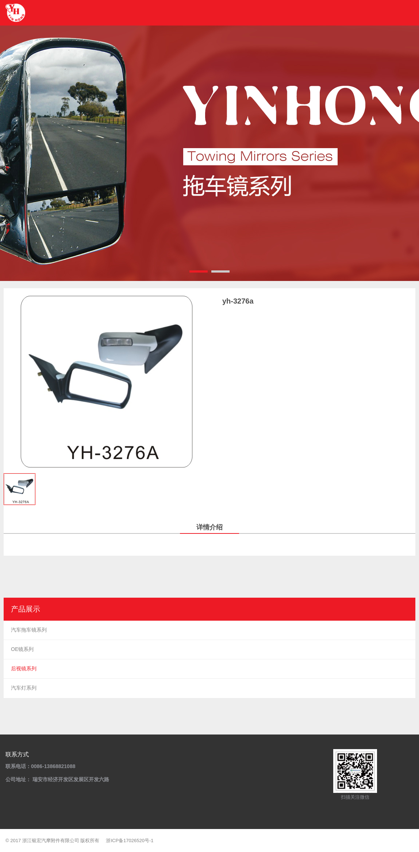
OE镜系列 (22, 649)
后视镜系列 (23, 668)
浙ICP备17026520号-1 (129, 840)
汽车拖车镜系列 (29, 630)
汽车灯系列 (23, 688)
